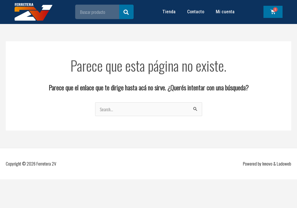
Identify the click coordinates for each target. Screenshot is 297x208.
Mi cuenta (225, 11)
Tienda (169, 11)
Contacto (195, 11)
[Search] (126, 12)
